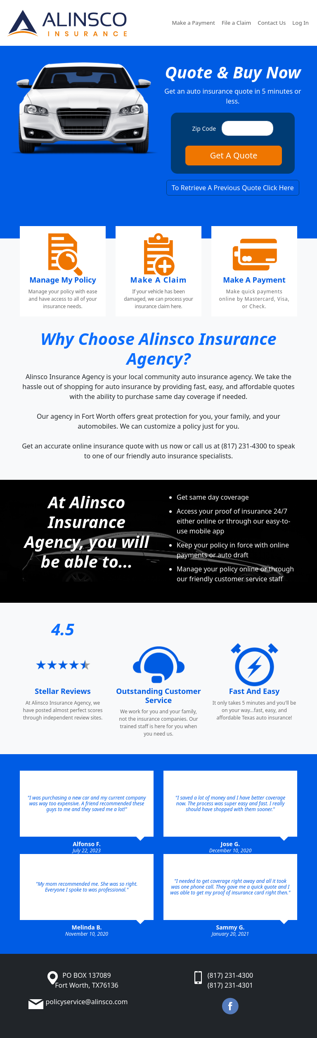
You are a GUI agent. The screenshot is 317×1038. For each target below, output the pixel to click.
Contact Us (272, 22)
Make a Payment (193, 22)
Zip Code (204, 128)
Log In (300, 22)
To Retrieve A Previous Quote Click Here (233, 187)
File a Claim (236, 22)
